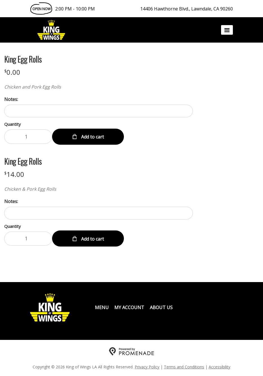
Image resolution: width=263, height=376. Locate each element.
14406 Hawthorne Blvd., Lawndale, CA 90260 (186, 9)
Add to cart (92, 136)
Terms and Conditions (184, 366)
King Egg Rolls (23, 59)
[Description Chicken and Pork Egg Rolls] (98, 87)
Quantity (12, 124)
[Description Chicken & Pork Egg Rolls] (98, 189)
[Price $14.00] (14, 174)
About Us (161, 307)
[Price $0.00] (12, 72)
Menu (102, 307)
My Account (129, 307)
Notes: (11, 99)
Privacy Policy (147, 366)
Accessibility (219, 366)
